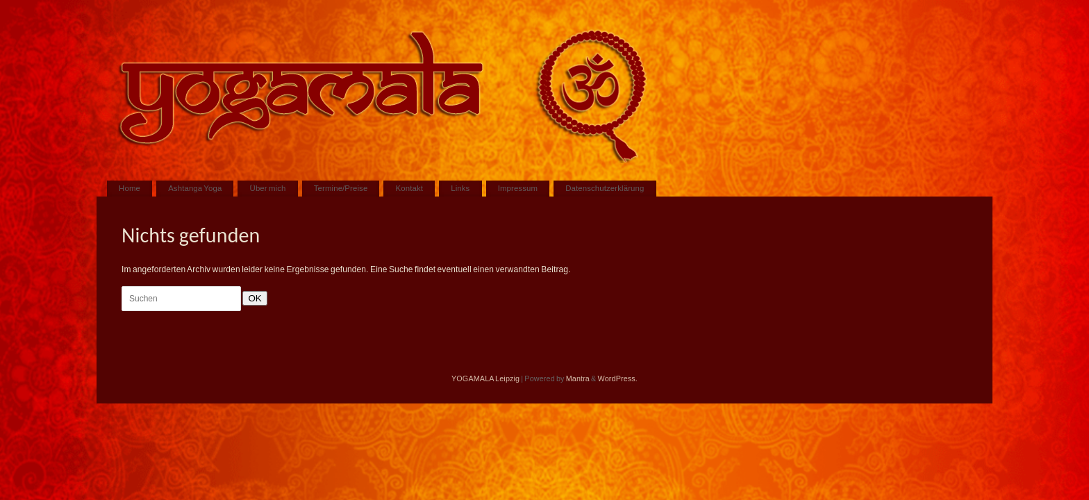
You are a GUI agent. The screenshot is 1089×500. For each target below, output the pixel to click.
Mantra (578, 378)
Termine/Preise (341, 188)
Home (129, 188)
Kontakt (409, 188)
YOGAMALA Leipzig (485, 378)
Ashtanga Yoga (195, 188)
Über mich (268, 188)
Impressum (518, 188)
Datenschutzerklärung (604, 188)
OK (251, 297)
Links (460, 188)
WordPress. (618, 378)
